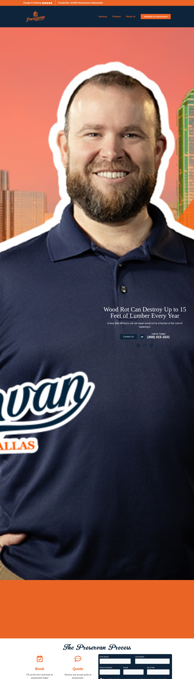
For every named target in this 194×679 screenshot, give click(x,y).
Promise (116, 16)
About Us (130, 16)
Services (103, 16)
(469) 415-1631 (159, 337)
